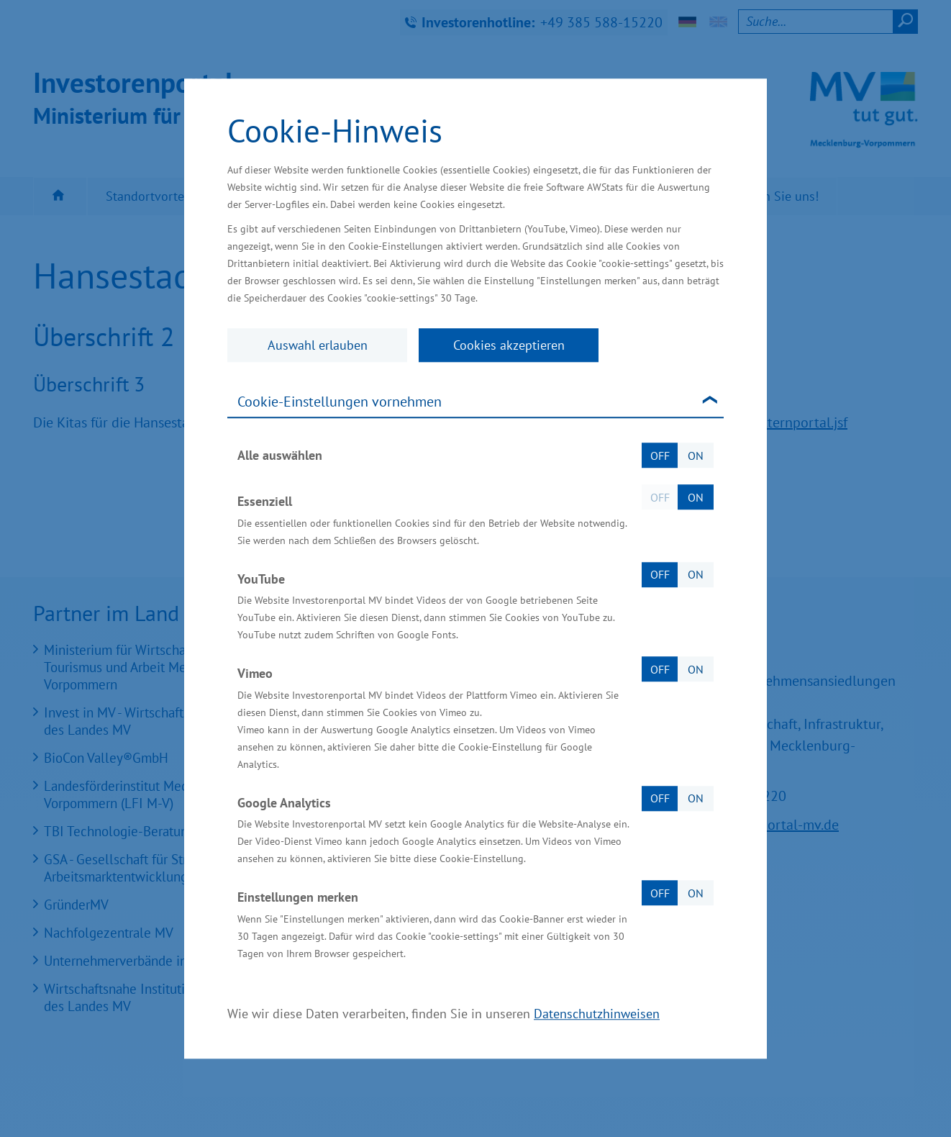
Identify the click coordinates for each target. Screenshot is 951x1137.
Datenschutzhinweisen (597, 1013)
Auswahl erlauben (318, 345)
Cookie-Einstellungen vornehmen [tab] (339, 401)
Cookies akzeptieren (509, 345)
